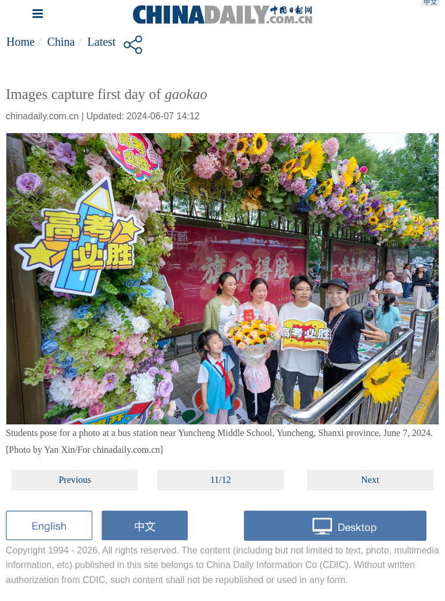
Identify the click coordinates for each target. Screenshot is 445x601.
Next (370, 480)
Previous (75, 480)
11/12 (220, 480)
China (61, 41)
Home (20, 41)
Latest (101, 41)
